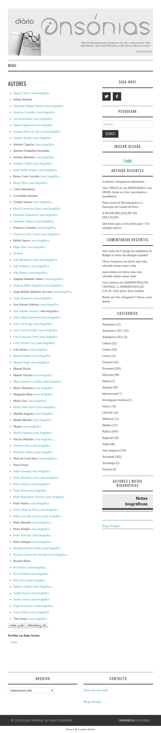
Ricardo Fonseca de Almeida (30, 554)
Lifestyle (107, 412)
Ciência (106, 343)
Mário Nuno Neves (24, 407)
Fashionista (127, 720)
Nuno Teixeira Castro (25, 477)
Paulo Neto (19, 490)
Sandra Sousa (21, 593)
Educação (108, 374)
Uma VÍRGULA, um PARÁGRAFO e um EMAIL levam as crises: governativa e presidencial (127, 192)
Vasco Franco (21, 612)
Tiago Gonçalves (23, 606)
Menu (12, 65)
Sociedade (108, 456)
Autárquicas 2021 (112, 337)
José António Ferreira (26, 311)
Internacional (110, 393)
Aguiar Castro (21, 93)
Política (106, 431)
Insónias (18, 253)
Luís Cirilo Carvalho (25, 330)
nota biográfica (40, 93)
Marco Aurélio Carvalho (27, 381)
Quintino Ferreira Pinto (27, 548)
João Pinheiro (21, 266)
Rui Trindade (21, 573)
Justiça (106, 406)
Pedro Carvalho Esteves (27, 516)
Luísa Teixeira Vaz (24, 343)
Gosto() (16, 626)
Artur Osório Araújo (25, 170)
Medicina (107, 419)
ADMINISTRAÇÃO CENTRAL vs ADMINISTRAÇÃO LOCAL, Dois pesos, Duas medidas (125, 287)
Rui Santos (19, 567)
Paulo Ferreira (21, 484)
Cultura (106, 349)
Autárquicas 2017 (112, 330)
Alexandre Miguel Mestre (28, 106)
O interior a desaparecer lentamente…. (125, 181)
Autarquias (108, 324)
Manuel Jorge (21, 362)
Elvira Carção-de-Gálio (27, 208)
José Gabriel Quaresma (26, 317)
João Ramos (20, 272)
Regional (107, 437)
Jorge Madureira (22, 298)
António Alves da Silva (26, 131)
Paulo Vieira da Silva (25, 509)
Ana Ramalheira (22, 118)
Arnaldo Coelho (22, 163)
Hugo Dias (19, 247)
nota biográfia (44, 125)
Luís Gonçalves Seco (25, 336)
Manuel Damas (22, 355)
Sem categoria (110, 450)
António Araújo (22, 138)
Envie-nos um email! (96, 690)
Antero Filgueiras (23, 125)
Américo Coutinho (24, 112)
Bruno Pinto (20, 183)
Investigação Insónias (115, 400)
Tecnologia (108, 463)
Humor (106, 381)
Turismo (107, 469)
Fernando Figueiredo (25, 214)
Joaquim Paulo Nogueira (27, 285)
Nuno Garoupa (22, 471)
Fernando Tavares (23, 221)
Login (127, 160)
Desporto (107, 362)
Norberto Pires (21, 445)
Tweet (13, 642)
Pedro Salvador (22, 535)
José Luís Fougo (22, 324)
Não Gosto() (37, 626)
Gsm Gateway (110, 282)
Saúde (105, 444)
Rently (106, 297)
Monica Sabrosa (22, 432)
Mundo (106, 425)
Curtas (106, 355)
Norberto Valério (23, 452)
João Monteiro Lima (25, 259)
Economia (108, 368)
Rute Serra (19, 580)
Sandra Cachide (22, 586)
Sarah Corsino (21, 599)
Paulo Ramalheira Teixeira (28, 496)
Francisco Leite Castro (26, 234)
